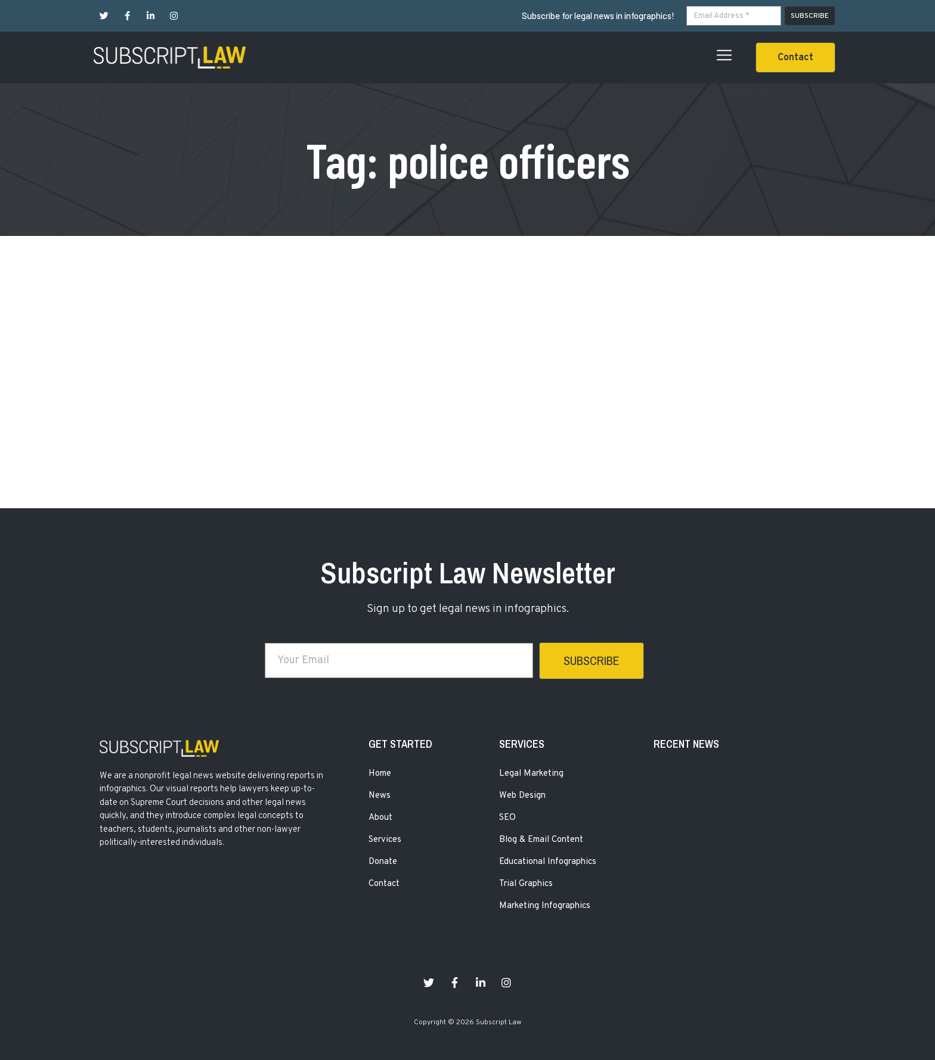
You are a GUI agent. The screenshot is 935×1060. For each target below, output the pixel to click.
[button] (795, 57)
